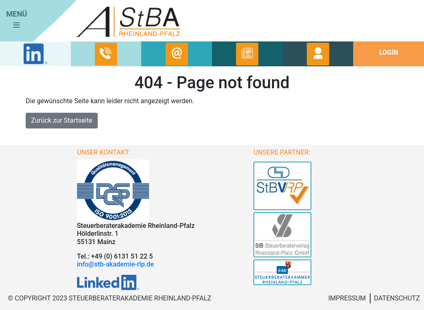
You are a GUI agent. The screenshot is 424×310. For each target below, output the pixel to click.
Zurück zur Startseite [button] (61, 120)
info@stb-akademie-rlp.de (115, 264)
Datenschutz (397, 298)
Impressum (347, 298)
